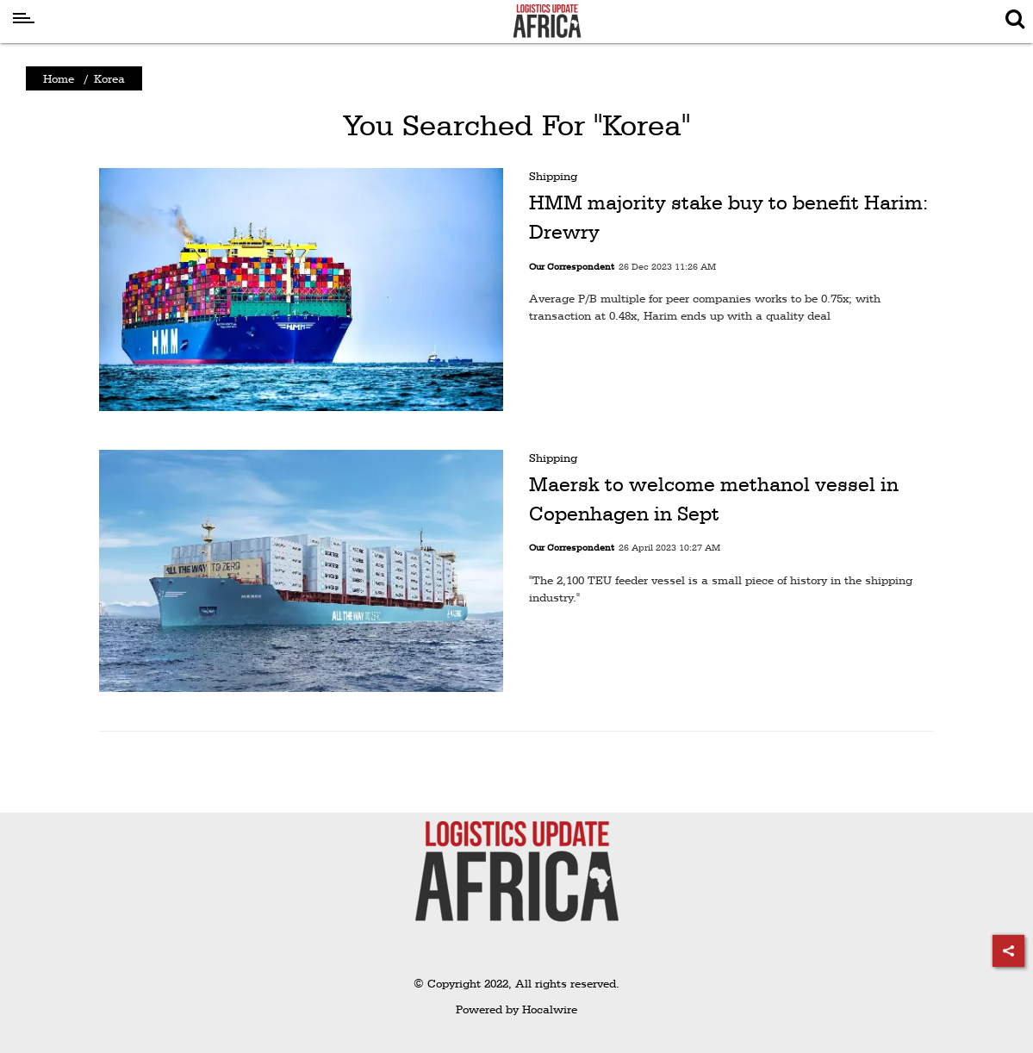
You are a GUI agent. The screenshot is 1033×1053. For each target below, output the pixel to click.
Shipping (553, 176)
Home (58, 78)
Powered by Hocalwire (516, 1009)
